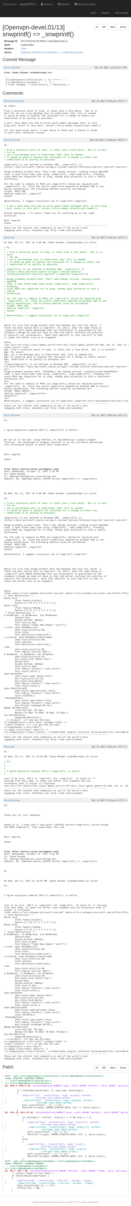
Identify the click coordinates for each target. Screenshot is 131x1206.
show (23, 48)
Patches (47, 4)
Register (105, 12)
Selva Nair (9, 237)
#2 (126, 140)
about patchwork (90, 1202)
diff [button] (103, 27)
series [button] (123, 27)
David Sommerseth (14, 101)
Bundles (63, 4)
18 (96, 27)
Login (93, 12)
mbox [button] (112, 27)
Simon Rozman (12, 67)
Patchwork (10, 4)
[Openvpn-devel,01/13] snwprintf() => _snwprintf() (47, 52)
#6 (126, 800)
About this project (85, 4)
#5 (126, 746)
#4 (126, 415)
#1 (126, 101)
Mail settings (121, 12)
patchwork (38, 1202)
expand (79, 52)
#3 (126, 237)
